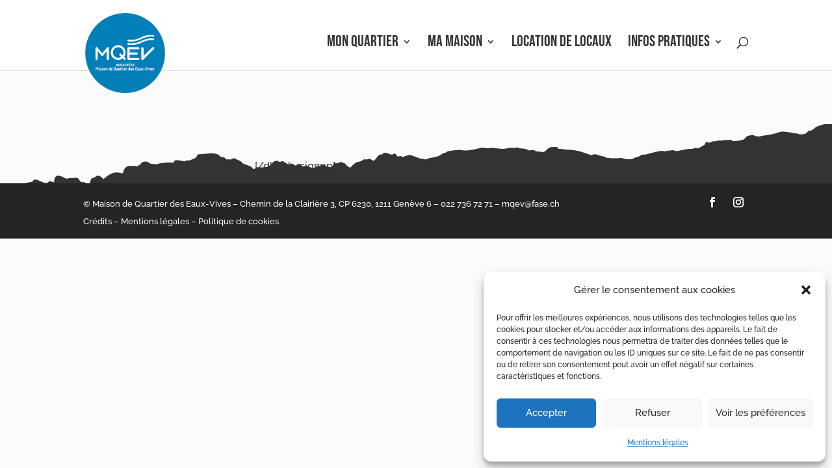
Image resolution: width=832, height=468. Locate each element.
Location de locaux (562, 44)
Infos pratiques (669, 44)
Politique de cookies (238, 221)
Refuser (652, 413)
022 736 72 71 (467, 204)
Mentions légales (657, 442)
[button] (806, 289)
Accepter (546, 413)
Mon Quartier (362, 44)
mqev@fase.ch (531, 204)
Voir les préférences (760, 413)
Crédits (97, 221)
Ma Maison (455, 44)
